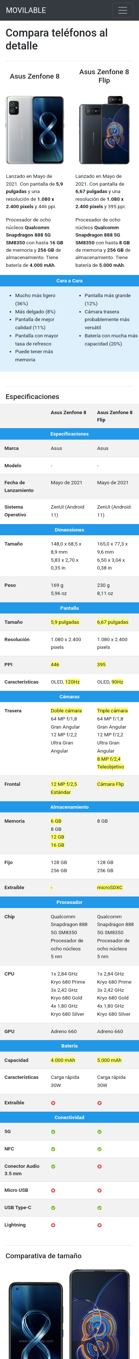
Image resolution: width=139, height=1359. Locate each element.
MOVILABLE (26, 10)
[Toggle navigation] (122, 10)
